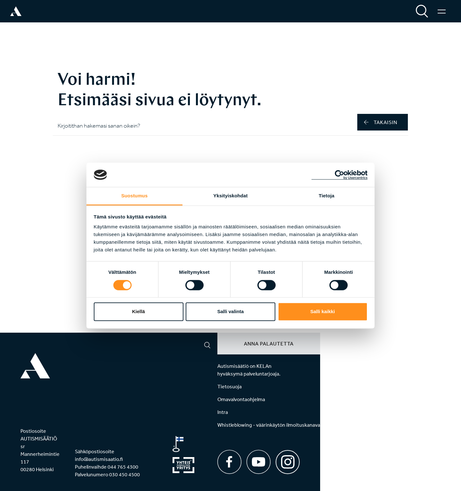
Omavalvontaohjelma (241, 399)
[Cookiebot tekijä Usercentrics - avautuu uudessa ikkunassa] (339, 174)
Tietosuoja (229, 386)
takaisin (380, 122)
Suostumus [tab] (134, 196)
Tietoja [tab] (327, 196)
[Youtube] (259, 462)
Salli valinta (230, 311)
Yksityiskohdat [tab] (230, 196)
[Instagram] (288, 460)
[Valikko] (442, 11)
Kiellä (138, 311)
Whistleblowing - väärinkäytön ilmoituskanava (268, 425)
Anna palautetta (269, 343)
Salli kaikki (322, 311)
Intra (222, 412)
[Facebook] (229, 462)
